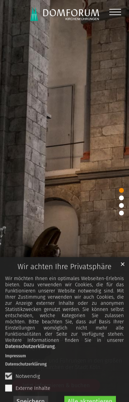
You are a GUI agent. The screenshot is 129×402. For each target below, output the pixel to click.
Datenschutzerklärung (30, 358)
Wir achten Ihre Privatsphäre (64, 278)
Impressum (15, 367)
